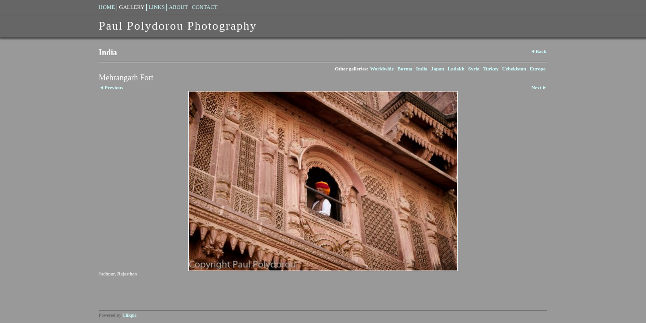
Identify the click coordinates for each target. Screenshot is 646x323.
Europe (538, 68)
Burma (405, 68)
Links (156, 7)
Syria (473, 68)
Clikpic (129, 315)
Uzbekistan (514, 68)
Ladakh (456, 68)
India (422, 68)
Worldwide (382, 68)
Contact (205, 7)
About (178, 7)
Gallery (131, 7)
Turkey (490, 68)
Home (107, 7)
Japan (437, 68)
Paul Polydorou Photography (178, 25)
